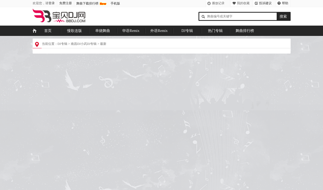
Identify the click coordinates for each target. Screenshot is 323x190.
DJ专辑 (187, 31)
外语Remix (158, 31)
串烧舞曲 (102, 31)
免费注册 (65, 3)
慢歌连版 (74, 31)
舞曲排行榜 (245, 31)
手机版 (115, 3)
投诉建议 (265, 3)
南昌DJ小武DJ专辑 (84, 44)
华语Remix (130, 31)
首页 (48, 31)
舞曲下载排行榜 (87, 3)
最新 (103, 44)
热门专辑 (215, 31)
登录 (51, 3)
